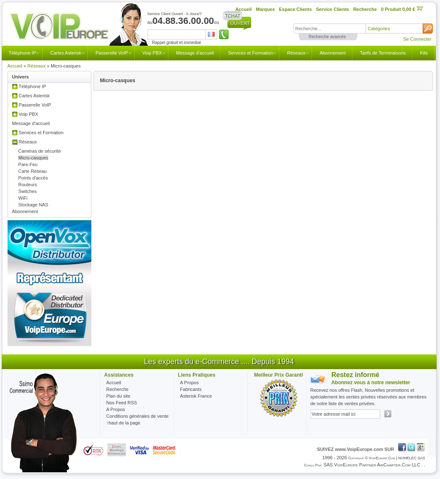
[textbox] (329, 28)
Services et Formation (250, 52)
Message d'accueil (195, 52)
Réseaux (296, 52)
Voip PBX (152, 52)
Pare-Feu (28, 164)
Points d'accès (33, 177)
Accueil (15, 65)
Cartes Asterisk (65, 52)
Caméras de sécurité (39, 151)
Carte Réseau (32, 171)
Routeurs (27, 184)
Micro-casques (33, 157)
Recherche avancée (327, 36)
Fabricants (191, 389)
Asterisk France (196, 395)
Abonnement (333, 52)
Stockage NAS (33, 204)
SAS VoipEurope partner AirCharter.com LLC (372, 464)
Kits (423, 52)
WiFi (23, 197)
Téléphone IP (22, 52)
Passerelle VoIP (112, 52)
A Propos (189, 382)
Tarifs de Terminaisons (383, 52)
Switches (27, 191)
